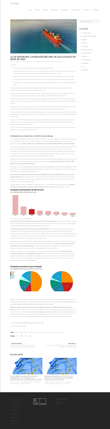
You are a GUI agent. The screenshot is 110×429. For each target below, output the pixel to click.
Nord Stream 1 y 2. (34, 171)
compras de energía (20, 332)
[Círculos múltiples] (43, 278)
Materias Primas (58, 61)
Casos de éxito (86, 33)
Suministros (85, 63)
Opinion (28, 383)
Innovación (22, 383)
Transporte (85, 70)
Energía (52, 61)
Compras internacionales (42, 61)
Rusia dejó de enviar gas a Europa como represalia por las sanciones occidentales (47, 166)
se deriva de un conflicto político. (26, 260)
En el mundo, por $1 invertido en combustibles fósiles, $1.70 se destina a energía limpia (61, 346)
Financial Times (14, 88)
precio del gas (53, 332)
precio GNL (61, 332)
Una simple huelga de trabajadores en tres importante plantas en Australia (47, 312)
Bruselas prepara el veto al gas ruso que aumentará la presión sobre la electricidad (59, 378)
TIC (83, 66)
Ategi (17, 61)
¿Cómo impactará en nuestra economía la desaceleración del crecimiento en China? (22, 346)
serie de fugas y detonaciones (30, 169)
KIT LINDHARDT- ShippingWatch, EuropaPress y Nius (29, 322)
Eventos (84, 43)
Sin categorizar (86, 59)
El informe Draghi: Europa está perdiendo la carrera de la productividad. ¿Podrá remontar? (26, 378)
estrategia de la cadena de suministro (37, 332)
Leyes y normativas (64, 383)
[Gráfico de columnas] (43, 204)
